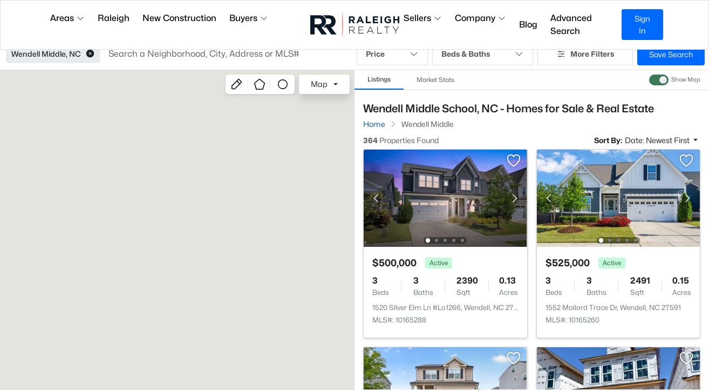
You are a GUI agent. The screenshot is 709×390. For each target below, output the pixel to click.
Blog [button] (528, 24)
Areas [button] (67, 18)
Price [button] (392, 54)
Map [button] (319, 84)
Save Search (671, 54)
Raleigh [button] (113, 18)
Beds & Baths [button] (482, 54)
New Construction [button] (179, 18)
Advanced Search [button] (571, 24)
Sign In (642, 24)
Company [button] (480, 18)
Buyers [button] (248, 18)
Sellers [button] (423, 18)
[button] (90, 54)
